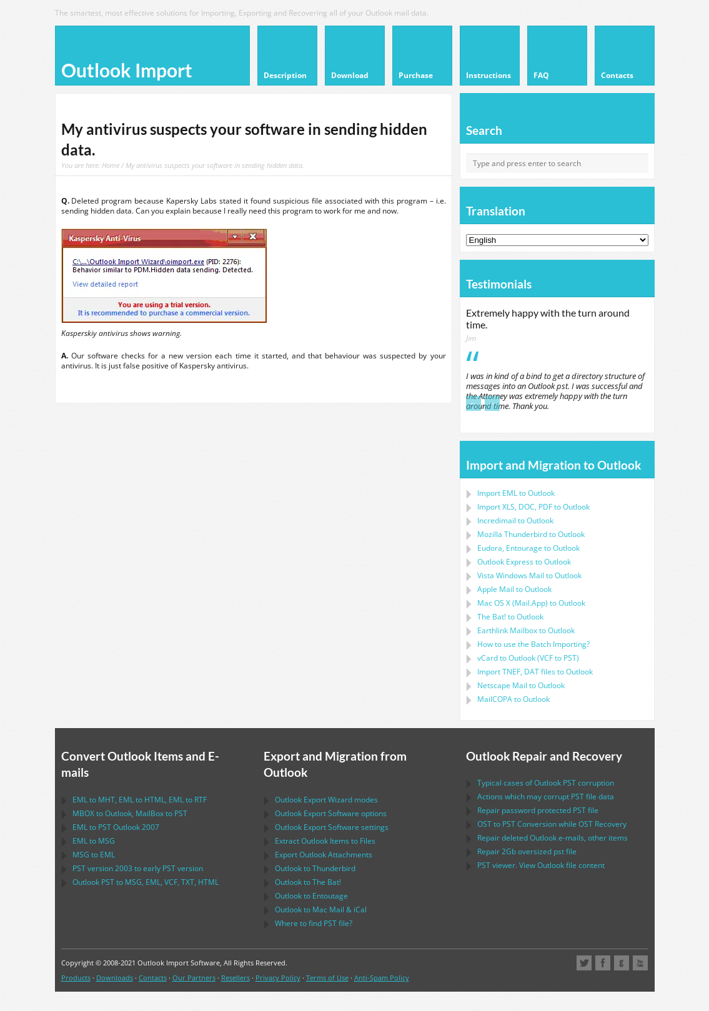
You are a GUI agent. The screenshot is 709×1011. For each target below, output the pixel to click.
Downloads (114, 977)
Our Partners (194, 977)
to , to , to (139, 799)
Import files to (535, 671)
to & (321, 909)
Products (76, 977)
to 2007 (115, 827)
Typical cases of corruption (545, 782)
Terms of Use (327, 977)
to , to (129, 813)
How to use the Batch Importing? (533, 644)
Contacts (153, 977)
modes (326, 799)
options (331, 813)
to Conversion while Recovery (552, 824)
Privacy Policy (277, 977)
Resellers (235, 977)
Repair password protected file (537, 810)
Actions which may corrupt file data (545, 796)
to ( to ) (528, 658)
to (531, 534)
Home (110, 165)
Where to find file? (313, 923)
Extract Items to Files (325, 841)
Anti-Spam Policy (381, 977)
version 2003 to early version (137, 868)
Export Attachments (323, 854)
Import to (516, 493)
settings (332, 827)
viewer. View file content (541, 865)
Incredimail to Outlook (515, 520)
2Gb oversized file (527, 851)
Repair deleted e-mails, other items (552, 837)
